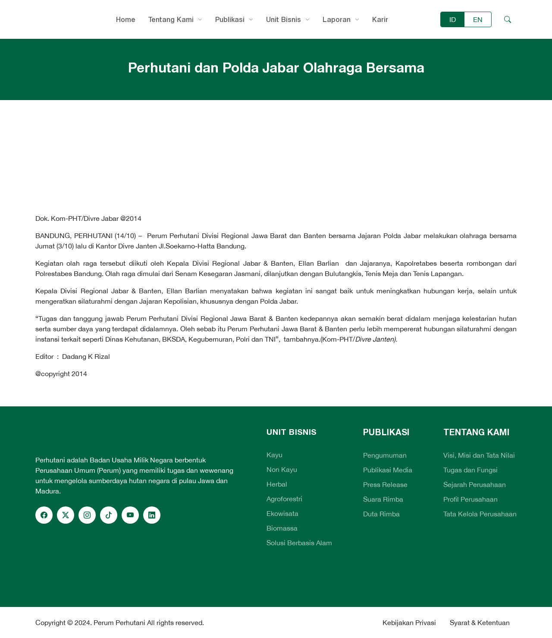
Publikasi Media (387, 470)
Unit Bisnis (283, 19)
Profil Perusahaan (470, 499)
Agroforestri (284, 499)
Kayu (274, 455)
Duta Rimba (381, 514)
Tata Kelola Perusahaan (480, 514)
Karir (380, 19)
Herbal (277, 484)
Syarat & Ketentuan (480, 622)
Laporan (337, 19)
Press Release (385, 484)
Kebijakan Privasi (409, 622)
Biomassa (282, 528)
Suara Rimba (383, 499)
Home (125, 19)
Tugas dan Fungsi (470, 470)
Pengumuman (385, 455)
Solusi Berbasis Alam (299, 543)
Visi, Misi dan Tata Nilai (479, 455)
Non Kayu (282, 469)
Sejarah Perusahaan (474, 484)
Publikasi (230, 19)
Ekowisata (282, 513)
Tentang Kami (171, 19)
